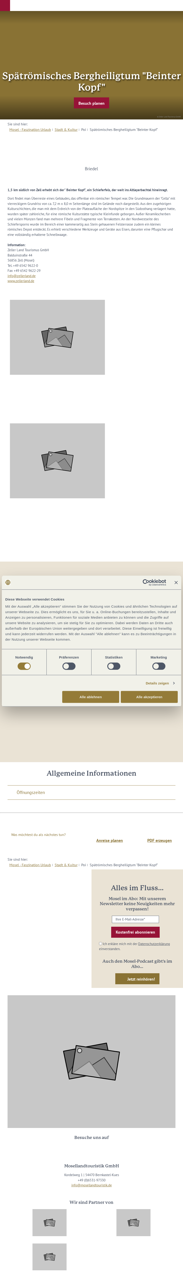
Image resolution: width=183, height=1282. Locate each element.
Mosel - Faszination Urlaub (30, 129)
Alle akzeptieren (149, 697)
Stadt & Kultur (66, 129)
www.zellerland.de (21, 281)
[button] (5, 5)
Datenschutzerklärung (154, 944)
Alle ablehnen (91, 697)
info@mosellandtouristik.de (91, 1185)
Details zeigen (157, 683)
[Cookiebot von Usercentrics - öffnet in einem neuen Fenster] (146, 582)
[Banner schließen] (176, 582)
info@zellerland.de (22, 276)
